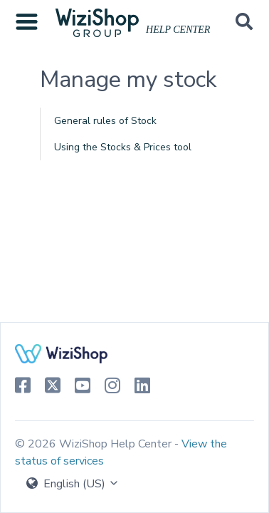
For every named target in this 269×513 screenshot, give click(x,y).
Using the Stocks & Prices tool (122, 147)
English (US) (73, 484)
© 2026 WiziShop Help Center (94, 444)
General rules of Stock (105, 121)
